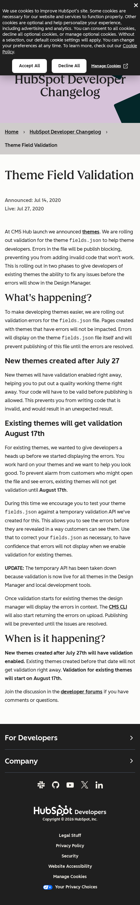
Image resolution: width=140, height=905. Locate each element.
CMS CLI (118, 606)
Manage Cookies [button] (70, 876)
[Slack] (41, 785)
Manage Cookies (109, 66)
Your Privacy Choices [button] (70, 887)
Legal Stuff (70, 835)
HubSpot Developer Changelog (65, 132)
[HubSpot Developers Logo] (70, 810)
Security (70, 856)
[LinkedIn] (99, 785)
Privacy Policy (70, 845)
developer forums (82, 691)
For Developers (70, 738)
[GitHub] (55, 785)
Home (11, 132)
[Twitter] (85, 785)
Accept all (29, 65)
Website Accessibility (70, 866)
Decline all (69, 65)
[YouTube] (70, 785)
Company (70, 760)
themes (90, 231)
